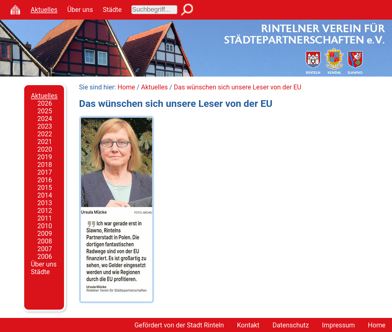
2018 (44, 164)
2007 (44, 249)
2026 (44, 103)
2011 (44, 218)
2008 (44, 241)
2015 (44, 187)
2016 (44, 180)
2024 (44, 119)
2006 (44, 256)
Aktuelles (44, 9)
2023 (44, 126)
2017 (44, 172)
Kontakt (248, 325)
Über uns (80, 9)
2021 (44, 141)
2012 (44, 210)
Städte (112, 9)
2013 (44, 203)
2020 (44, 149)
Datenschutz (291, 325)
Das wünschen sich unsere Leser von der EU (237, 87)
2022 (44, 134)
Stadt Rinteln (205, 325)
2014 (44, 195)
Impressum (338, 325)
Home (126, 87)
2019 (44, 157)
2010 (44, 226)
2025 (44, 111)
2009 (44, 233)
